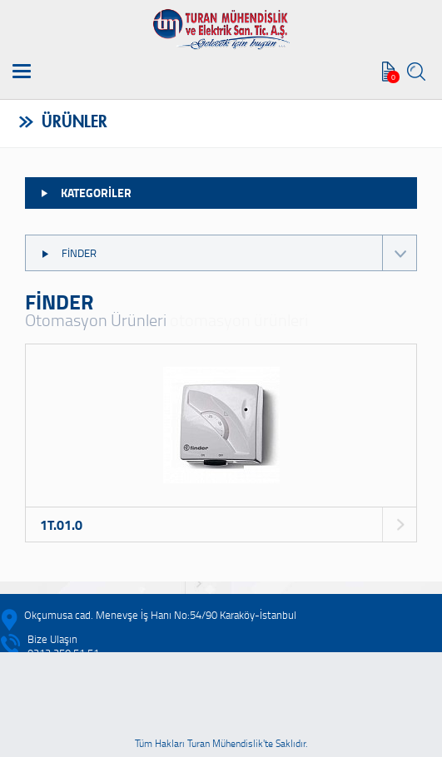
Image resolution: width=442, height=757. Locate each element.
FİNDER (228, 252)
